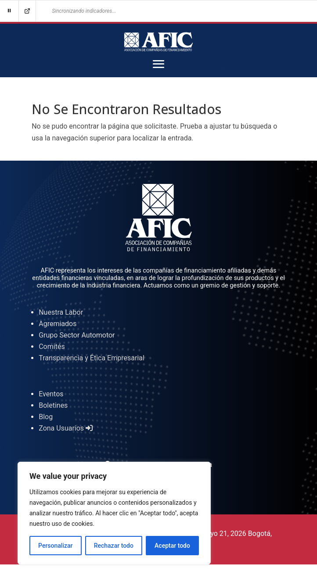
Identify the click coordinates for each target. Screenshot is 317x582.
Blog (46, 417)
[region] (114, 513)
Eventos (51, 394)
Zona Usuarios (66, 428)
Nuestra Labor (61, 312)
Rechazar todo (113, 545)
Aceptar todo (172, 545)
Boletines (53, 405)
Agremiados (57, 324)
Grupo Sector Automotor (77, 335)
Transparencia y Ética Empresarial (91, 358)
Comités (52, 346)
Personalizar (55, 545)
